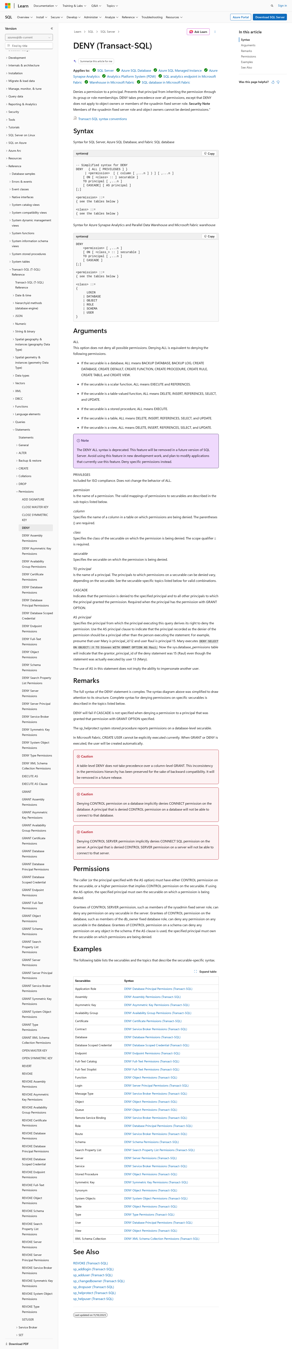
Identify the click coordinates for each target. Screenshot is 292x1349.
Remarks (246, 51)
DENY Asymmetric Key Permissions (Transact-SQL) (156, 1005)
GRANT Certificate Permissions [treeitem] (33, 826)
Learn (77, 31)
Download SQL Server (270, 17)
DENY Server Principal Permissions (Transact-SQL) (156, 1085)
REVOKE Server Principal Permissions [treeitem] (35, 1242)
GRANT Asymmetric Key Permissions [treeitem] (35, 800)
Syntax (245, 40)
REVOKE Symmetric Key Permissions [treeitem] (37, 1268)
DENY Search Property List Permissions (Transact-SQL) (159, 1150)
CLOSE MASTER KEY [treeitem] (35, 492)
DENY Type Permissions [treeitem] (37, 741)
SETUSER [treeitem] (28, 1305)
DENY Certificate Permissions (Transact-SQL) (153, 1021)
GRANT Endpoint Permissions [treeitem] (33, 878)
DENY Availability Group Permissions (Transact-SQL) (157, 1013)
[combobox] (29, 37)
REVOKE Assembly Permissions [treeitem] (34, 1069)
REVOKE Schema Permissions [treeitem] (33, 1198)
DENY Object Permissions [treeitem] (30, 639)
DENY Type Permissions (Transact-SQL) (149, 1214)
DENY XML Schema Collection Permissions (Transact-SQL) (161, 1239)
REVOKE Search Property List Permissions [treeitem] (32, 1214)
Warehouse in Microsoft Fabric (112, 82)
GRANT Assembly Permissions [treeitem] (33, 787)
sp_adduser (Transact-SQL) (93, 1275)
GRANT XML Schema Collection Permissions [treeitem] (36, 1025)
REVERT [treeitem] (27, 1051)
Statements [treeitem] (26, 423)
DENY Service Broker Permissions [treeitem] (35, 704)
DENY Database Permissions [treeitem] (32, 575)
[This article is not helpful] (278, 82)
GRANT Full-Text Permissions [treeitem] (32, 890)
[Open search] (272, 6)
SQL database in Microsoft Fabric (166, 82)
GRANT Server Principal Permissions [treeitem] (37, 960)
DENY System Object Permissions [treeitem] (35, 730)
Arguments (248, 45)
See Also (246, 67)
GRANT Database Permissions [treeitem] (33, 839)
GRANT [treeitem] (26, 777)
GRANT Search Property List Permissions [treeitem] (31, 932)
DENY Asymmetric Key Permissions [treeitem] (36, 536)
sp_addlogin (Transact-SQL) (93, 1269)
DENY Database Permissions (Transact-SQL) (152, 1037)
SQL (91, 31)
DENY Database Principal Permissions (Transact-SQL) (158, 989)
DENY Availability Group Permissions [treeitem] (34, 549)
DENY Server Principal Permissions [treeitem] (36, 691)
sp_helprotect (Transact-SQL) (94, 1292)
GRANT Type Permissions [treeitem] (30, 1012)
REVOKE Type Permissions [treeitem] (30, 1294)
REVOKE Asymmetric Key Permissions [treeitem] (35, 1082)
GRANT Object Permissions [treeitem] (31, 903)
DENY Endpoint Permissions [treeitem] (32, 614)
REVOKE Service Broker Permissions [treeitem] (37, 1255)
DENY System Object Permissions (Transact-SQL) (155, 1198)
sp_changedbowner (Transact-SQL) (99, 1281)
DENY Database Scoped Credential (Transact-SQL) (156, 1045)
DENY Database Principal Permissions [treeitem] (35, 588)
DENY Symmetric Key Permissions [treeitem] (36, 717)
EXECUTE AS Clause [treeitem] (34, 769)
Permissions (248, 56)
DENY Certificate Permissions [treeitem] (32, 562)
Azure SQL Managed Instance (180, 70)
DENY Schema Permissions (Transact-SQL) (151, 1142)
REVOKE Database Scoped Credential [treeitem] (34, 1147)
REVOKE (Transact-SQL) (90, 1263)
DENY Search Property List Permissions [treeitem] (36, 665)
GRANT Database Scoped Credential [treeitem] (34, 865)
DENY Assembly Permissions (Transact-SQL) (152, 997)
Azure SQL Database (136, 70)
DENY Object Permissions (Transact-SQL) (150, 1077)
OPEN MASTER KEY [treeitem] (34, 1036)
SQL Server (108, 31)
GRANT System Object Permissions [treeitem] (36, 999)
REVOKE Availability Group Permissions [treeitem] (34, 1095)
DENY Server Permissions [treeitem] (30, 678)
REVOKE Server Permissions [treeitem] (32, 1229)
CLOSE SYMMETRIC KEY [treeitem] (35, 502)
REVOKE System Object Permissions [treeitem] (37, 1281)
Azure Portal (241, 17)
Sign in (282, 5)
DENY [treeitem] (26, 513)
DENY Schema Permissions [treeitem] (31, 652)
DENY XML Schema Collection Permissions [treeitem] (36, 751)
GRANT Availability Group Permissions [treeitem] (34, 813)
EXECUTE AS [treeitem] (30, 761)
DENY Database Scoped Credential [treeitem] (37, 601)
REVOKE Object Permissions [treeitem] (32, 1186)
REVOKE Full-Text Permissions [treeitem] (33, 1173)
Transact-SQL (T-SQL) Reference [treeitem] (29, 270)
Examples (247, 62)
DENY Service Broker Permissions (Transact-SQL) (155, 1029)
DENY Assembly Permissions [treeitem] (32, 523)
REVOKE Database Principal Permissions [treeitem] (35, 1134)
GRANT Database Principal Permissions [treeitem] (35, 852)
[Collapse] (51, 28)
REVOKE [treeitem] (27, 1059)
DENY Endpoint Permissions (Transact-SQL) (152, 1053)
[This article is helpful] (272, 82)
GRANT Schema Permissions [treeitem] (32, 916)
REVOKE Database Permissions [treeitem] (33, 1121)
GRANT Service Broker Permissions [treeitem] (36, 973)
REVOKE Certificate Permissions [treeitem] (34, 1108)
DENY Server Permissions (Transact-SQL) (150, 1158)
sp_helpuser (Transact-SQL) (93, 1298)
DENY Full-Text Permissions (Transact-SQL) (151, 1061)
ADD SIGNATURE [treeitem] (33, 485)
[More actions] (215, 31)
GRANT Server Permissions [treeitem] (31, 948)
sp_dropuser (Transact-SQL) (93, 1287)
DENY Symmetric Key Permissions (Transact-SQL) (156, 1182)
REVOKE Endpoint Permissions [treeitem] (33, 1160)
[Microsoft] (8, 5)
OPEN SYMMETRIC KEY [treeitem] (37, 1043)
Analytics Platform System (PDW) (131, 76)
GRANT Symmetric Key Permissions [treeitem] (37, 986)
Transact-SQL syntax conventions (102, 118)
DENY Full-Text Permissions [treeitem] (31, 627)
